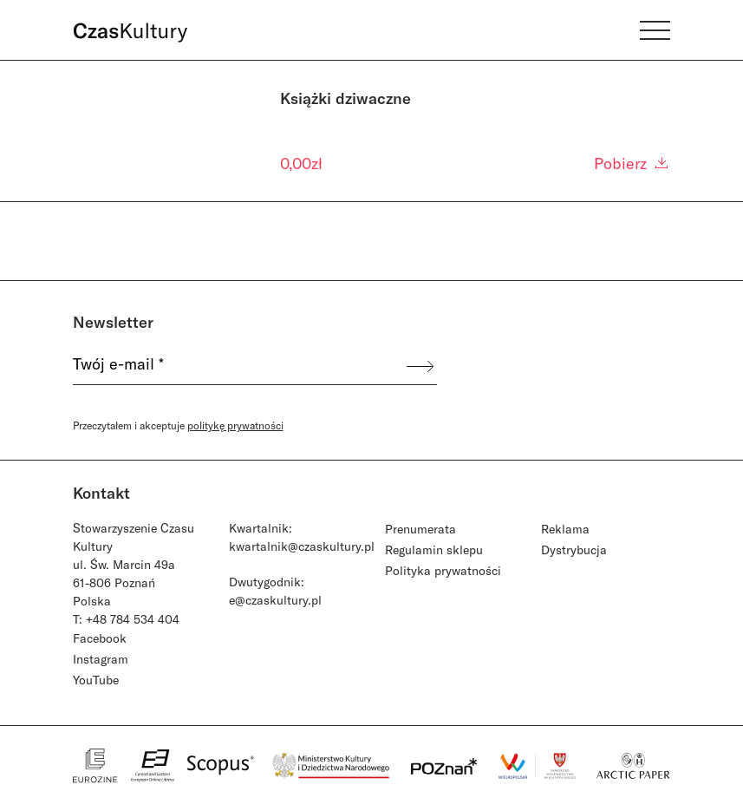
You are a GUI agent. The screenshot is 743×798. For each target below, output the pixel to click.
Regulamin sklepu (434, 549)
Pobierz (632, 163)
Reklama (565, 528)
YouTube (96, 679)
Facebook (100, 638)
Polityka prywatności (443, 570)
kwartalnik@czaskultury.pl (302, 546)
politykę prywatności (235, 425)
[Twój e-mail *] (238, 366)
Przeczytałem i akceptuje (178, 425)
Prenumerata (420, 528)
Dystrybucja (574, 549)
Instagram (100, 658)
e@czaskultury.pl (275, 599)
